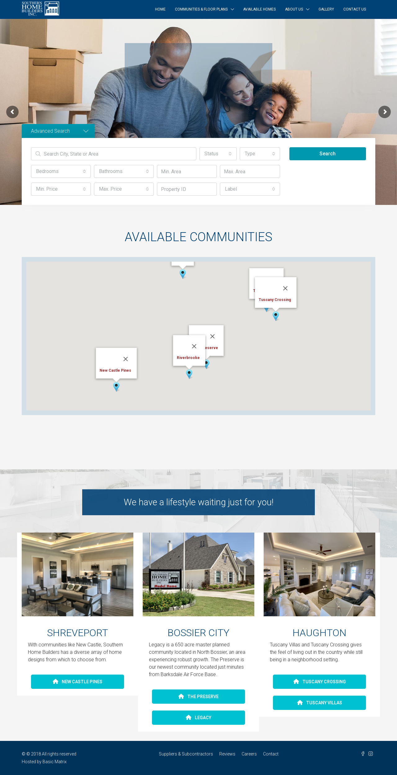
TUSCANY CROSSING (319, 681)
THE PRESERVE (198, 696)
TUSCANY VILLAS (319, 702)
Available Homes (259, 9)
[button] (218, 153)
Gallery (326, 9)
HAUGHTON (319, 634)
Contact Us (354, 9)
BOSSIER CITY (198, 634)
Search (327, 154)
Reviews (227, 753)
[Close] (125, 359)
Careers (249, 753)
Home (160, 9)
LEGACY (198, 717)
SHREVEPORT (77, 634)
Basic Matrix (54, 761)
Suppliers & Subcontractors (186, 753)
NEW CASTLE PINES (77, 681)
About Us (294, 9)
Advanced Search (59, 131)
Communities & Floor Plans (201, 9)
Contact (271, 753)
